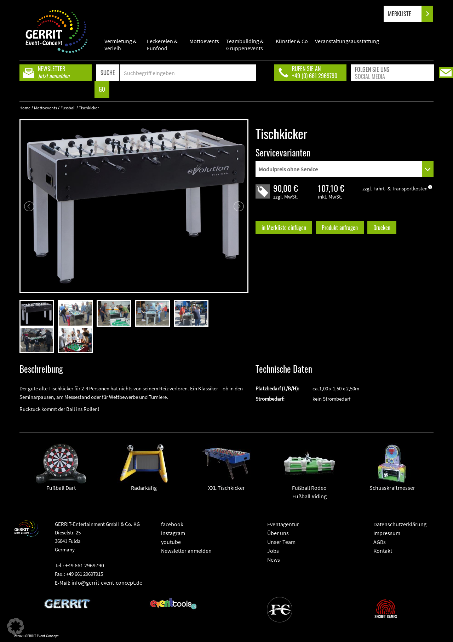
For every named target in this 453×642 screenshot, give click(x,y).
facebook (172, 524)
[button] (15, 626)
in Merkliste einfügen (284, 227)
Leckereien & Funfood (162, 45)
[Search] (188, 72)
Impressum (386, 533)
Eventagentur (283, 524)
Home (24, 107)
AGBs (379, 541)
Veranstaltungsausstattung (347, 41)
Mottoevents (204, 41)
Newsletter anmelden (186, 550)
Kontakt (382, 550)
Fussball (68, 107)
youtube (171, 541)
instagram (173, 533)
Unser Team (281, 541)
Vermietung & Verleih (120, 45)
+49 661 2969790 (84, 565)
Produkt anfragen (340, 227)
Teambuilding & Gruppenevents (245, 45)
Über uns (278, 533)
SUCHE (108, 72)
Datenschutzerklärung (399, 524)
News (273, 559)
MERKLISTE (405, 14)
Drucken (381, 227)
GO (102, 89)
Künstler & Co (292, 41)
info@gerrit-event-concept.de (106, 582)
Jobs (273, 550)
